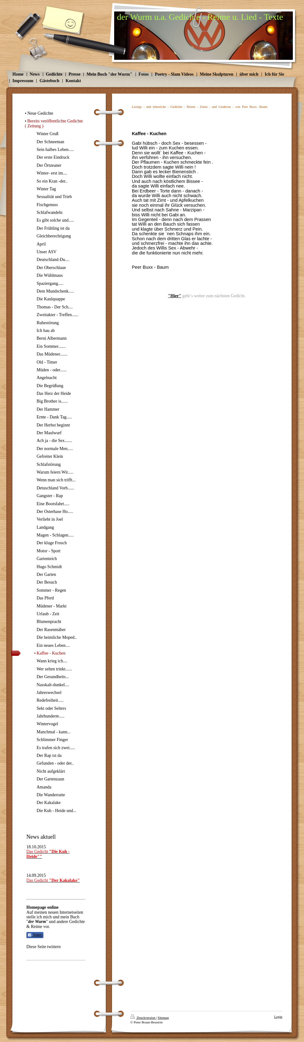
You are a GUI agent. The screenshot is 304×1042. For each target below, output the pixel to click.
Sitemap (163, 1017)
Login (278, 1016)
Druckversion (143, 1017)
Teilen (35, 935)
